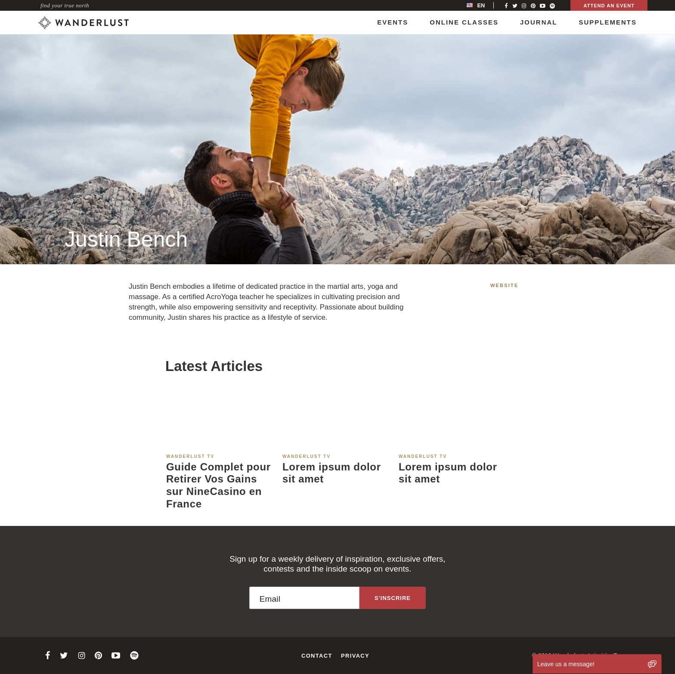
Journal (538, 22)
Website (504, 285)
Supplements (608, 22)
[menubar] (485, 5)
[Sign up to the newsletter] (392, 598)
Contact (316, 655)
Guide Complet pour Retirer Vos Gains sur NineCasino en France (218, 485)
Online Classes (464, 22)
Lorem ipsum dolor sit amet (331, 473)
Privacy (355, 655)
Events (392, 22)
